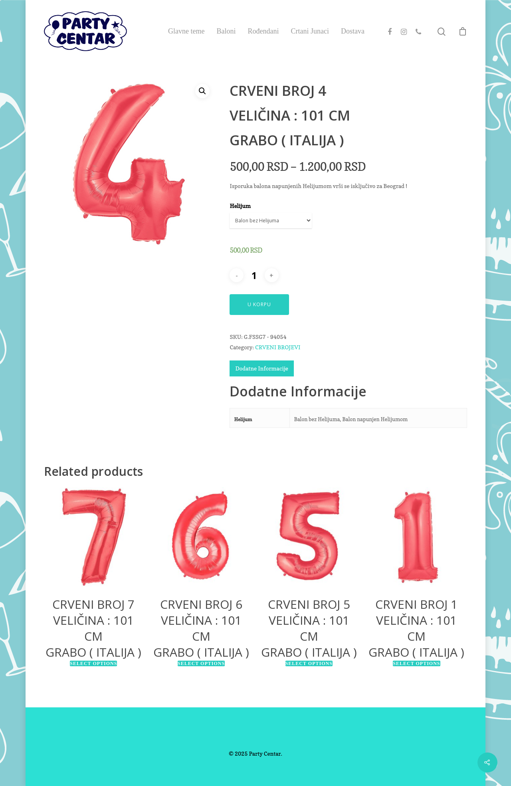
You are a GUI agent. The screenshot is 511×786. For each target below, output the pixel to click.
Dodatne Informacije (261, 368)
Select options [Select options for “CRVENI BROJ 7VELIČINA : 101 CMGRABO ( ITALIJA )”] (93, 663)
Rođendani (263, 31)
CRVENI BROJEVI (277, 347)
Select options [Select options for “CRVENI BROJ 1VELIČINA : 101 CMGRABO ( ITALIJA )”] (416, 663)
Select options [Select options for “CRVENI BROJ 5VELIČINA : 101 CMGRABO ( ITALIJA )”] (309, 663)
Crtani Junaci (310, 31)
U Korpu (259, 304)
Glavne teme (186, 31)
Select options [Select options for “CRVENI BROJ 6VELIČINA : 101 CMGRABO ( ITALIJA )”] (201, 663)
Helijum (240, 205)
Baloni (226, 31)
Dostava (352, 31)
